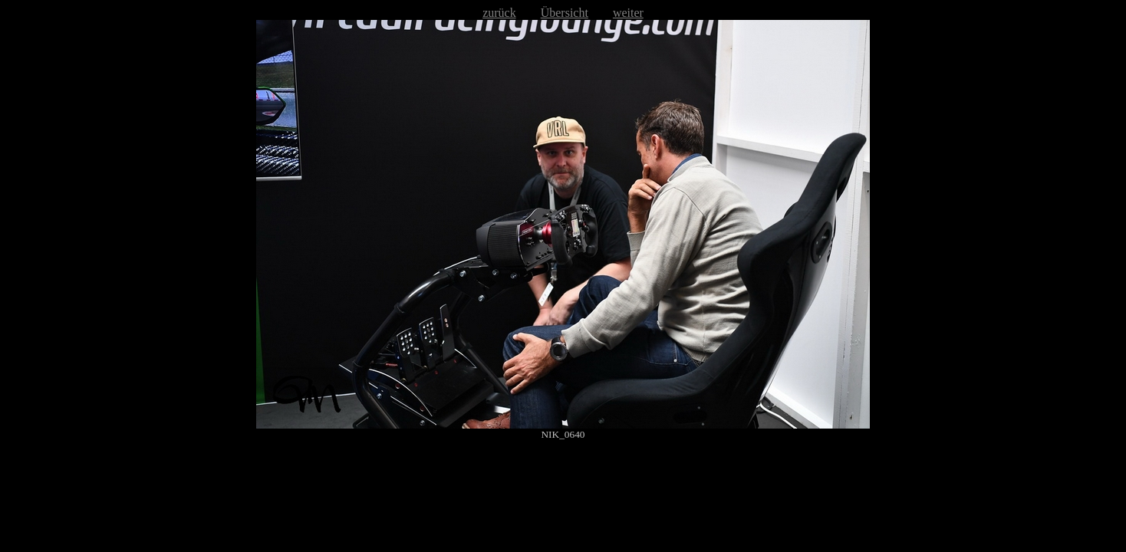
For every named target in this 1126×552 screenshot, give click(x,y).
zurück (499, 12)
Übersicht (564, 12)
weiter (628, 12)
